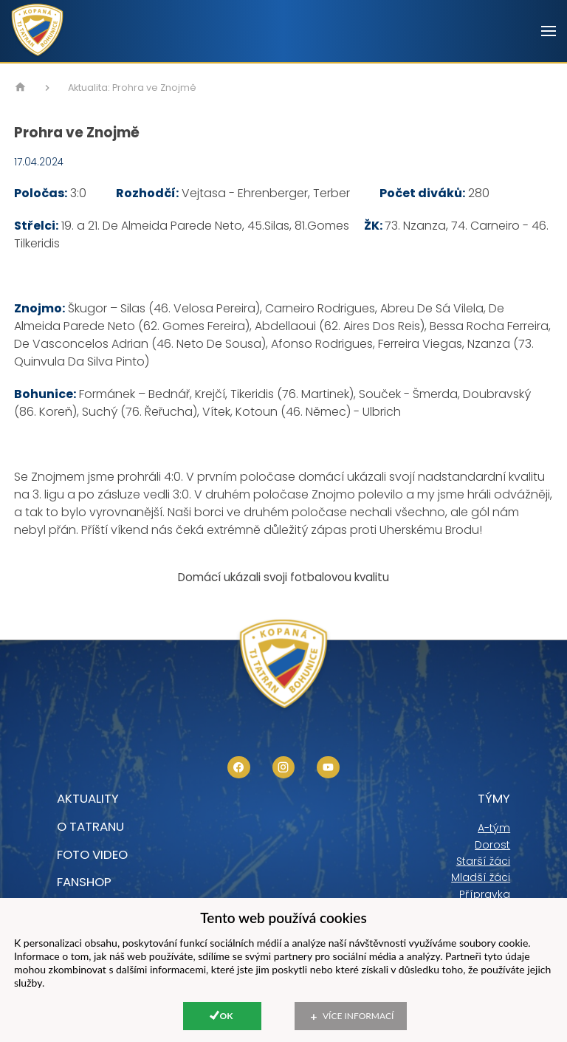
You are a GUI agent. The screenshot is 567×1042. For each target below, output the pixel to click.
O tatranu (90, 826)
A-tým (494, 827)
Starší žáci (483, 861)
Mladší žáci (480, 877)
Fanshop (84, 882)
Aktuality (88, 798)
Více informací (358, 1015)
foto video (92, 854)
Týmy (494, 798)
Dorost (492, 844)
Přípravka (484, 894)
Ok (226, 1015)
